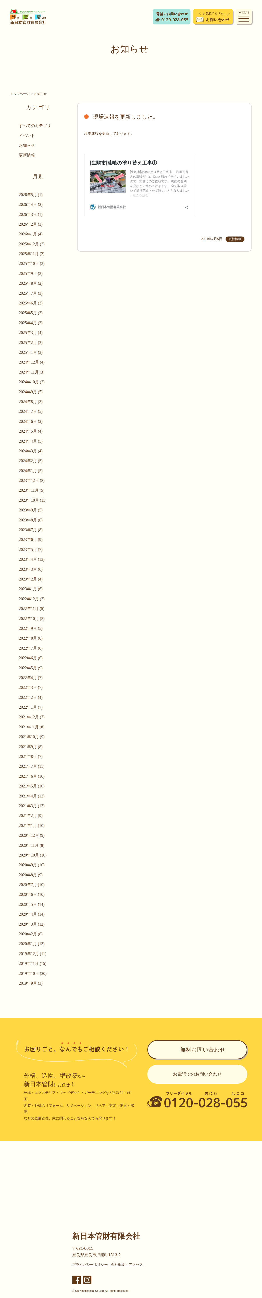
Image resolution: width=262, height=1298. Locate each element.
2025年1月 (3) (31, 352)
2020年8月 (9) (31, 875)
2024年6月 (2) (31, 421)
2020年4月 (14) (32, 914)
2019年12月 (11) (32, 954)
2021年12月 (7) (32, 717)
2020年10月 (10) (33, 855)
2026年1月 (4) (31, 234)
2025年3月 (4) (31, 332)
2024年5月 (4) (31, 431)
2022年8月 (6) (31, 638)
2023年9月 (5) (31, 510)
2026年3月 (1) (31, 214)
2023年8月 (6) (31, 520)
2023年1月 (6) (31, 589)
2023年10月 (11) (32, 500)
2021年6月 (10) (32, 776)
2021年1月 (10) (32, 825)
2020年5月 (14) (32, 904)
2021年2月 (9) (31, 815)
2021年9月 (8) (31, 747)
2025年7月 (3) (31, 293)
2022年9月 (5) (31, 628)
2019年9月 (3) (31, 983)
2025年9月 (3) (31, 273)
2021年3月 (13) (32, 806)
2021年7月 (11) (31, 766)
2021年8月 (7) (31, 756)
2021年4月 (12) (32, 796)
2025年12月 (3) (32, 244)
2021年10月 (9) (32, 737)
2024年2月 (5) (31, 461)
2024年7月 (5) (31, 411)
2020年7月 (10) (32, 885)
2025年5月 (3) (31, 313)
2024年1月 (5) (31, 471)
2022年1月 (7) (31, 707)
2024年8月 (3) (31, 402)
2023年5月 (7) (31, 549)
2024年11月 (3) (31, 372)
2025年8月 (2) (31, 283)
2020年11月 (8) (31, 845)
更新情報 (27, 155)
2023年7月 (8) (31, 530)
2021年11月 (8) (31, 727)
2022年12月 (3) (32, 599)
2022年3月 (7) (31, 687)
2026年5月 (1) (31, 195)
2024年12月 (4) (32, 362)
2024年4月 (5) (31, 441)
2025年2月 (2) (31, 342)
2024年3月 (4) (31, 451)
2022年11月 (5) (31, 608)
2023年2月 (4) (31, 579)
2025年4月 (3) (31, 323)
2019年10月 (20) (33, 973)
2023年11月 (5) (31, 490)
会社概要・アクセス (127, 1264)
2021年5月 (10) (32, 786)
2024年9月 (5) (31, 392)
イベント (27, 135)
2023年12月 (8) (32, 480)
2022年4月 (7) (31, 678)
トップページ (19, 93)
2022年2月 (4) (31, 697)
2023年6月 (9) (31, 539)
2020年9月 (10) (32, 865)
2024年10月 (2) (32, 382)
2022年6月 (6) (31, 658)
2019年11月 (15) (32, 963)
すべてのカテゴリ (35, 125)
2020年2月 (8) (31, 934)
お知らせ (27, 145)
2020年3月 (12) (32, 924)
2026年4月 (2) (31, 204)
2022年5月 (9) (31, 668)
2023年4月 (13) (32, 559)
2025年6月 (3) (31, 303)
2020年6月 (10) (32, 894)
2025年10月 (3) (32, 263)
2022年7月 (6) (31, 648)
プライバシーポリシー (90, 1264)
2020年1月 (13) (32, 944)
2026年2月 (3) (31, 224)
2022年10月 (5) (32, 618)
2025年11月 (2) (31, 254)
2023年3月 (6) (31, 569)
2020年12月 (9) (32, 835)
